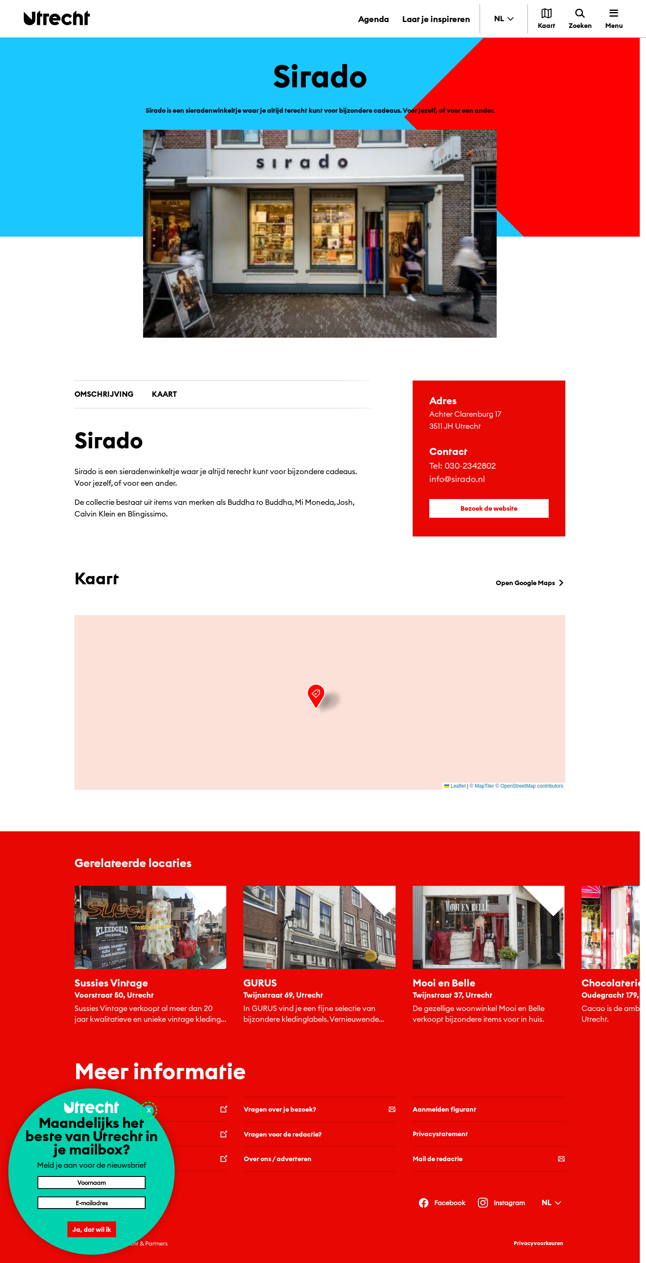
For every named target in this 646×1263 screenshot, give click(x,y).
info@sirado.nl (457, 479)
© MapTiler (482, 786)
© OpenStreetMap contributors (529, 786)
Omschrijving (104, 394)
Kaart (164, 394)
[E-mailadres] (91, 1202)
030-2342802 (470, 465)
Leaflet (454, 786)
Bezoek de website (488, 508)
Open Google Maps (530, 582)
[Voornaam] (91, 1182)
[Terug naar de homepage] (57, 18)
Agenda (373, 19)
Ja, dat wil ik (91, 1229)
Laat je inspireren (436, 19)
